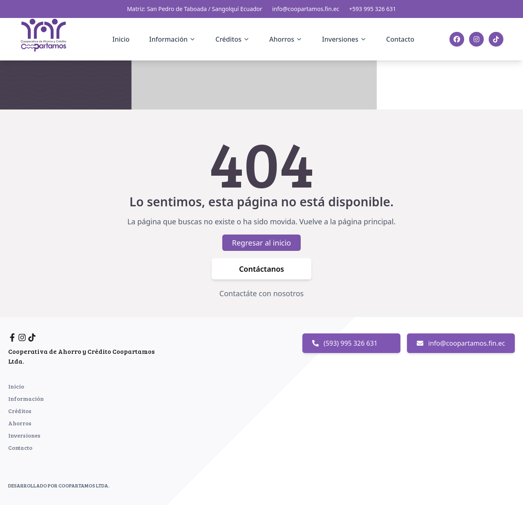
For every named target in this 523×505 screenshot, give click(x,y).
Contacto (400, 39)
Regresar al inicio (261, 243)
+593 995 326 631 (372, 9)
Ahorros (19, 423)
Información (26, 398)
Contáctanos (261, 269)
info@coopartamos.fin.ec (305, 9)
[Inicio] (48, 38)
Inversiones (24, 435)
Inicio (121, 39)
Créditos (19, 411)
